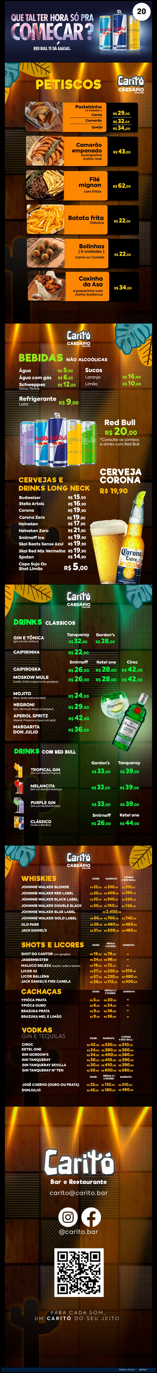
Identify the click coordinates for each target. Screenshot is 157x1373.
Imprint (143, 1370)
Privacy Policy (127, 1370)
